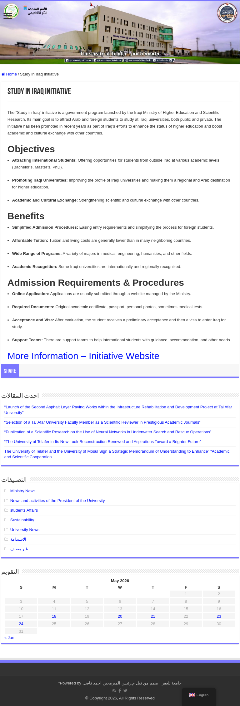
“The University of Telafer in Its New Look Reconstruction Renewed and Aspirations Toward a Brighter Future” (102, 441)
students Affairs (24, 510)
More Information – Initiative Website (83, 356)
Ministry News (23, 491)
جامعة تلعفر (172, 683)
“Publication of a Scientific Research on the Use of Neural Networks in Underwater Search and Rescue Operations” (108, 432)
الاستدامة (18, 539)
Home (9, 74)
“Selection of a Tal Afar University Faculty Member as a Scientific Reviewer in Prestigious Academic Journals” (102, 422)
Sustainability (22, 520)
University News (24, 529)
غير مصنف (19, 549)
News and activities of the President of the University (57, 500)
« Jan (9, 637)
